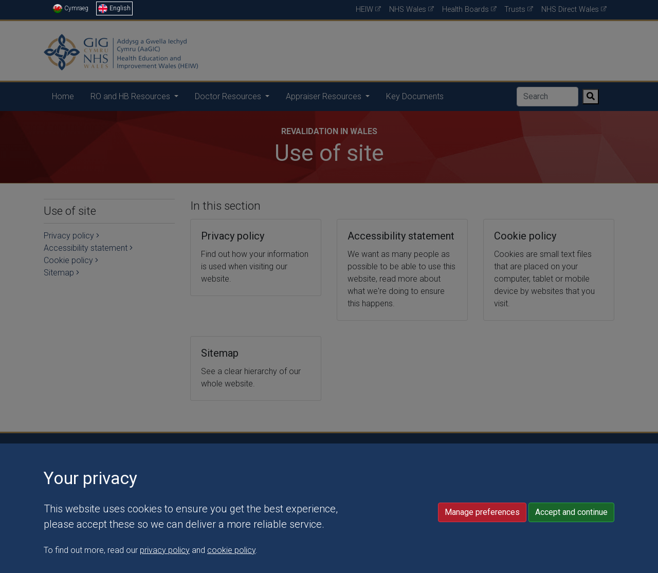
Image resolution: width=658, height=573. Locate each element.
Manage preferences (482, 559)
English (114, 8)
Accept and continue (571, 559)
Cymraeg (70, 8)
